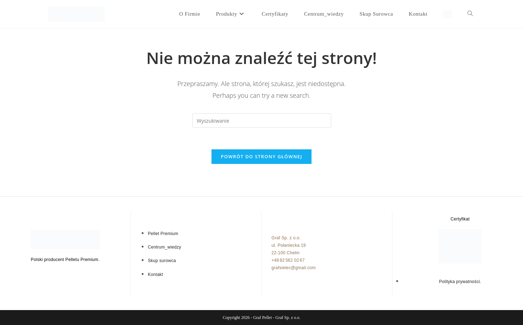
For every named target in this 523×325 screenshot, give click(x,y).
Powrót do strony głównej (261, 156)
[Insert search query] (261, 120)
